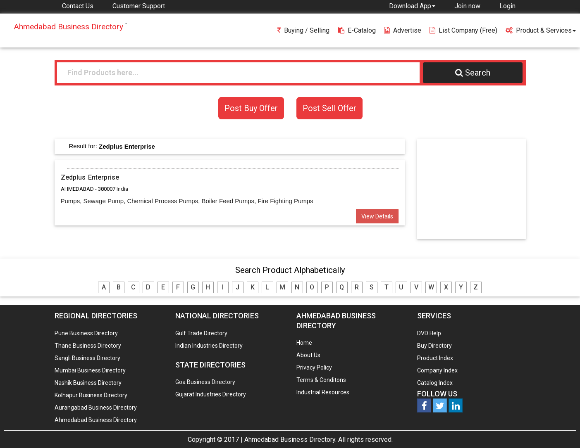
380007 (106, 189)
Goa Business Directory (205, 382)
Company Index (437, 370)
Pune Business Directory (86, 333)
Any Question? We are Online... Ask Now (561, 428)
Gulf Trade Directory (201, 333)
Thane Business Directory (88, 345)
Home (304, 342)
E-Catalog (357, 30)
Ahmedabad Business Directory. (290, 439)
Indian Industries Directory (209, 345)
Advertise (402, 30)
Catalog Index (435, 382)
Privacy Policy (314, 367)
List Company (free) (463, 30)
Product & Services (541, 30)
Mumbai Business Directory (90, 370)
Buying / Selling (303, 30)
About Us (308, 355)
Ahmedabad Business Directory (96, 420)
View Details (377, 216)
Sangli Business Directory (87, 358)
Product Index (435, 358)
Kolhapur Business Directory (91, 395)
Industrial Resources (322, 392)
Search (472, 73)
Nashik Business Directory (88, 382)
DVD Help (429, 333)
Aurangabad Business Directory (96, 407)
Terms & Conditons (321, 380)
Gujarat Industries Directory (210, 394)
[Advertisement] (475, 188)
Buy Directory (434, 345)
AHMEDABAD (77, 189)
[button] (412, 5)
